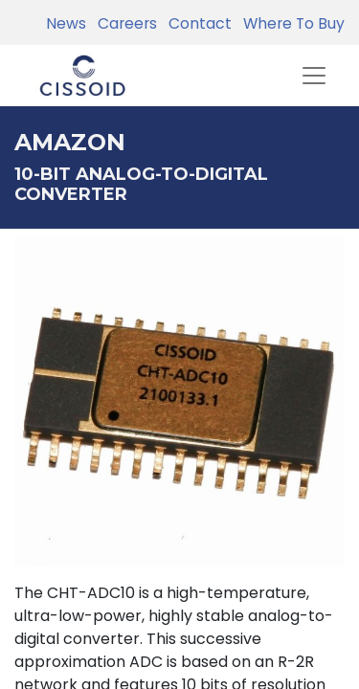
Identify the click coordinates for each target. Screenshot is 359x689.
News (66, 23)
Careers (123, 23)
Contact (196, 23)
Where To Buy (290, 23)
